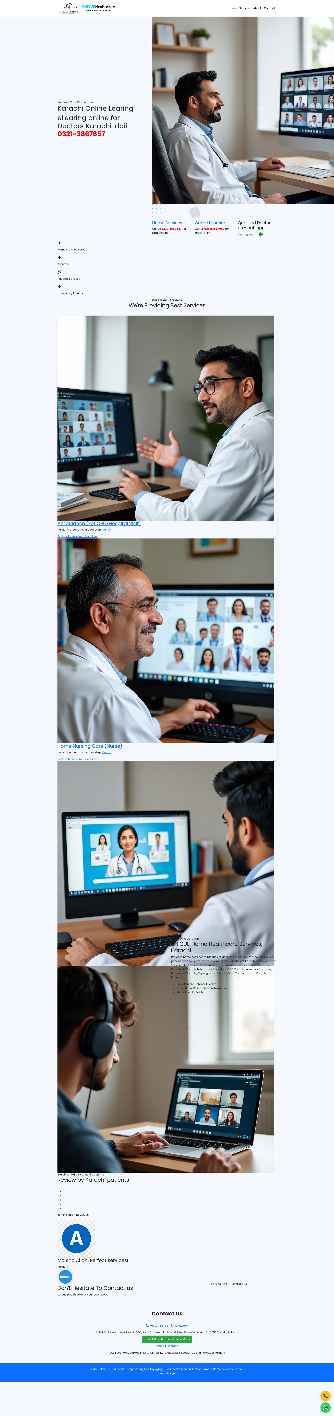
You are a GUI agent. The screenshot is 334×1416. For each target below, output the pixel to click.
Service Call (219, 1284)
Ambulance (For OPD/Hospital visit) (99, 523)
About (257, 8)
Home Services (167, 223)
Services (245, 8)
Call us (106, 530)
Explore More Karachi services (77, 536)
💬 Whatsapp (180, 1326)
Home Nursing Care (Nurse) (89, 746)
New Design (167, 1373)
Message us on (250, 234)
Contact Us (239, 1284)
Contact (269, 8)
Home (233, 8)
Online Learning (210, 223)
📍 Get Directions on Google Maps (167, 1339)
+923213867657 (160, 1326)
